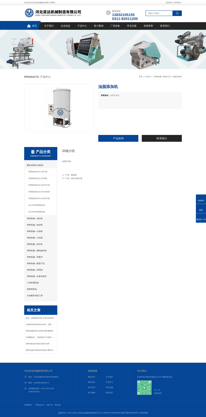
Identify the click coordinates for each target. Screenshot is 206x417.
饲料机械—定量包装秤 (37, 276)
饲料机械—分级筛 (35, 231)
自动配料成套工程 (35, 295)
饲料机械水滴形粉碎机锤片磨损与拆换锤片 (41, 350)
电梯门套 (49, 405)
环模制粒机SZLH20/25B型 (39, 192)
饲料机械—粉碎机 (35, 225)
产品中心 (82, 26)
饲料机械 (57, 405)
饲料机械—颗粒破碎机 (37, 250)
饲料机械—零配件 (35, 257)
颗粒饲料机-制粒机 (35, 165)
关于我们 (49, 26)
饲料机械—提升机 (35, 244)
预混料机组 (32, 289)
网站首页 (91, 377)
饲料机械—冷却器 (35, 238)
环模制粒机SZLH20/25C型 (39, 185)
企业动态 (65, 26)
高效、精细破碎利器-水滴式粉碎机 (40, 318)
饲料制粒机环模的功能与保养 (38, 344)
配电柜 (74, 175)
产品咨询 (118, 138)
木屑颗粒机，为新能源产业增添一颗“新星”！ (41, 337)
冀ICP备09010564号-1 (131, 413)
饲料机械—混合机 (35, 218)
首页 (32, 26)
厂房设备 (115, 26)
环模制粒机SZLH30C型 (37, 172)
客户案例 (98, 26)
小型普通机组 (33, 283)
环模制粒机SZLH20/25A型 (39, 198)
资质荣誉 (148, 26)
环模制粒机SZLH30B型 (37, 178)
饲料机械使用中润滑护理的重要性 (39, 331)
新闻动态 (91, 382)
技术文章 (91, 387)
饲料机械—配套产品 (162, 77)
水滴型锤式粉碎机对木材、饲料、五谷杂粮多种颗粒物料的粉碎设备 (41, 324)
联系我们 (177, 3)
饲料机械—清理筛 (35, 270)
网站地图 (144, 413)
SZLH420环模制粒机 (36, 212)
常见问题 (132, 26)
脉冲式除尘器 (76, 178)
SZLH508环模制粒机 (36, 205)
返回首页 (169, 3)
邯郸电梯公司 (40, 405)
